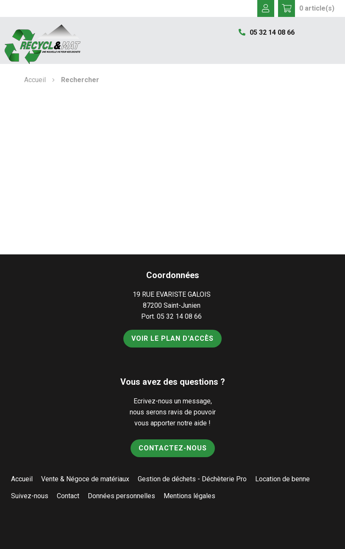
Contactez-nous (173, 448)
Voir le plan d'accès (172, 338)
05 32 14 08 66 (267, 32)
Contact (68, 496)
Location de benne (282, 479)
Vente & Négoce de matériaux (85, 479)
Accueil (35, 80)
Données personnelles (121, 496)
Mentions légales (189, 496)
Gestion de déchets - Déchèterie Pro (192, 479)
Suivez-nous (29, 496)
